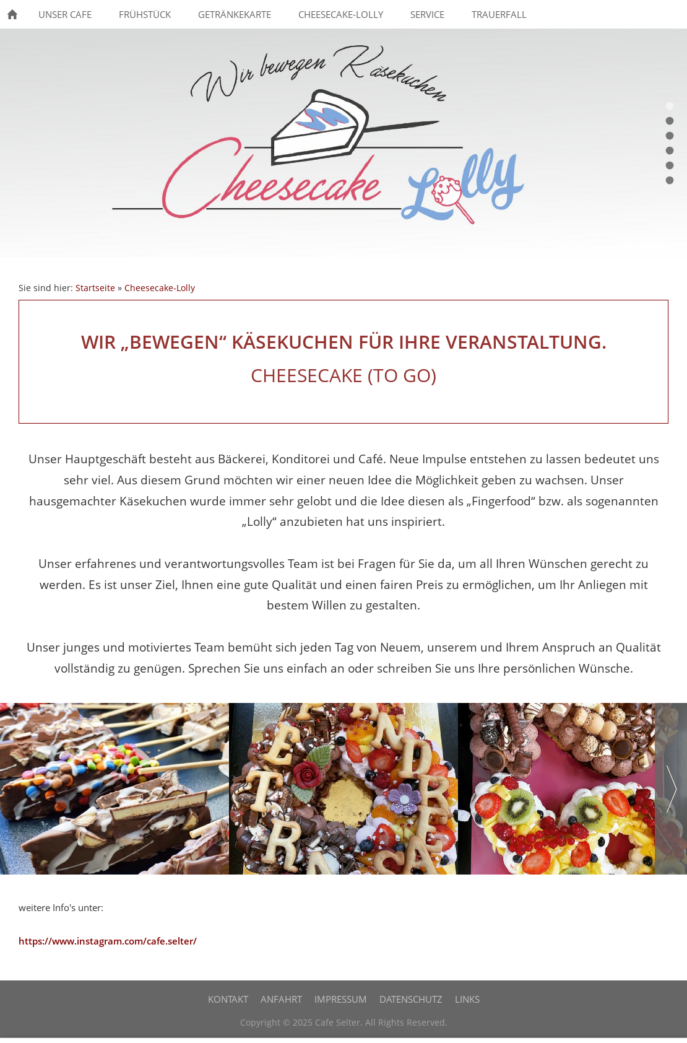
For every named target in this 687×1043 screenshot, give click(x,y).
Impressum (340, 999)
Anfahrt (281, 999)
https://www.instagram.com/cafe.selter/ (108, 941)
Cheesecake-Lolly (159, 288)
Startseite (95, 288)
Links (467, 999)
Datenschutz (411, 999)
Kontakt (228, 999)
